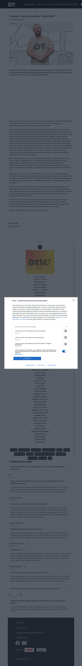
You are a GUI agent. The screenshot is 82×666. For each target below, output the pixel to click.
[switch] (64, 331)
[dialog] (41, 333)
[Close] (74, 301)
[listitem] (41, 327)
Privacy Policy (52, 365)
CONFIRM (27, 358)
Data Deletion (30, 365)
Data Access (41, 365)
